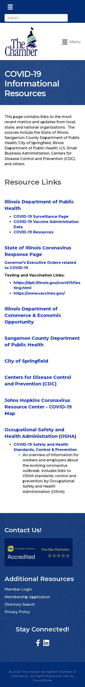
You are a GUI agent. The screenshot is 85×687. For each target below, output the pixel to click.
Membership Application (27, 597)
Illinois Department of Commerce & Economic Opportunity (33, 315)
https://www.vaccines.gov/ (39, 293)
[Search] (36, 18)
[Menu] (10, 7)
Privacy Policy (17, 612)
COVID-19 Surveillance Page (41, 216)
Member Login (18, 589)
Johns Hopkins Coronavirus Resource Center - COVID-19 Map (38, 407)
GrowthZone (42, 680)
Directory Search (20, 604)
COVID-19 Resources (33, 232)
